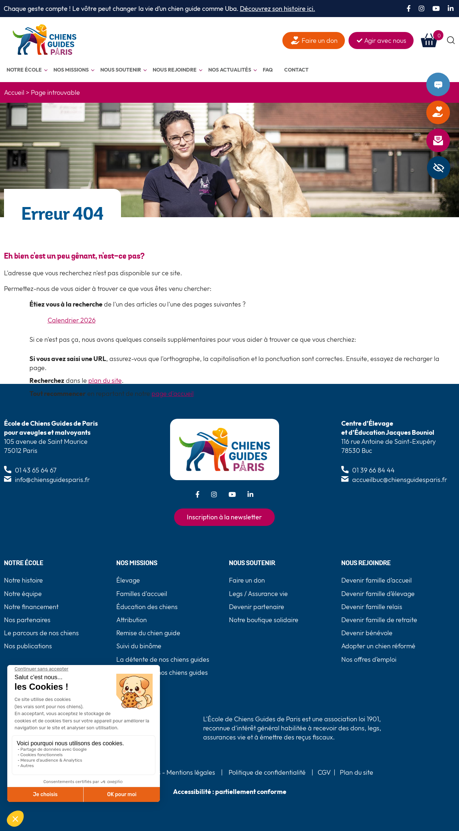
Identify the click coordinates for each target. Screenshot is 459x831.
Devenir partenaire (256, 607)
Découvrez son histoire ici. (277, 8)
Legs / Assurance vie (258, 593)
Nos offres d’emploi (368, 659)
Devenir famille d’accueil (376, 580)
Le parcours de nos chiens (41, 633)
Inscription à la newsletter (224, 517)
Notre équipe (23, 593)
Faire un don (448, 112)
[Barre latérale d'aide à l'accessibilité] (438, 167)
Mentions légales (190, 772)
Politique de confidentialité (267, 772)
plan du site (105, 380)
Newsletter (448, 140)
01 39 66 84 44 (373, 470)
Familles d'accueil (141, 593)
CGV (324, 772)
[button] (451, 40)
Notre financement (31, 607)
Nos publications (28, 646)
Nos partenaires (27, 620)
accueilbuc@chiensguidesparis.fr (399, 479)
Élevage (128, 580)
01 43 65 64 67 (36, 470)
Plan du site (356, 772)
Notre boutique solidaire (263, 620)
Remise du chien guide (148, 633)
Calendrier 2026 (72, 320)
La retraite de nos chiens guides (162, 672)
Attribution (131, 620)
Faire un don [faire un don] (320, 40)
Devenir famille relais (371, 607)
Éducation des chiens (147, 607)
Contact (448, 85)
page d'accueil (173, 393)
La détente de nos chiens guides (162, 659)
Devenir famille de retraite (379, 620)
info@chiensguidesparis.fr (52, 479)
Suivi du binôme (138, 646)
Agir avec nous (385, 40)
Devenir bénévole (366, 633)
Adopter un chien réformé (378, 646)
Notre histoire (23, 580)
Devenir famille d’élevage (378, 593)
